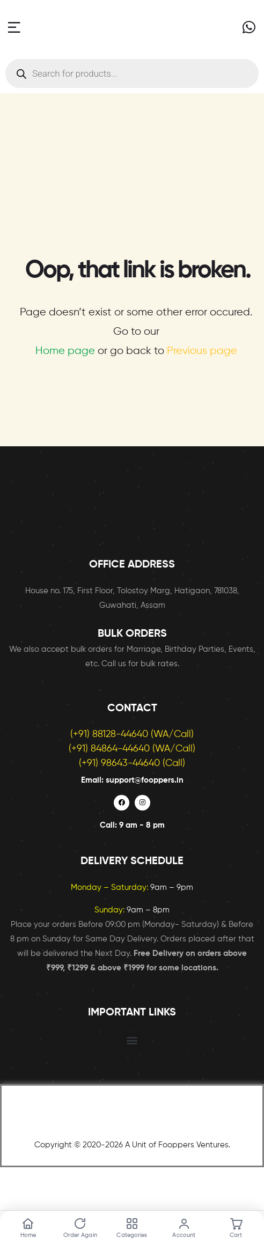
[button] (132, 1040)
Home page (65, 351)
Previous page (202, 351)
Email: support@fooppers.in (132, 780)
